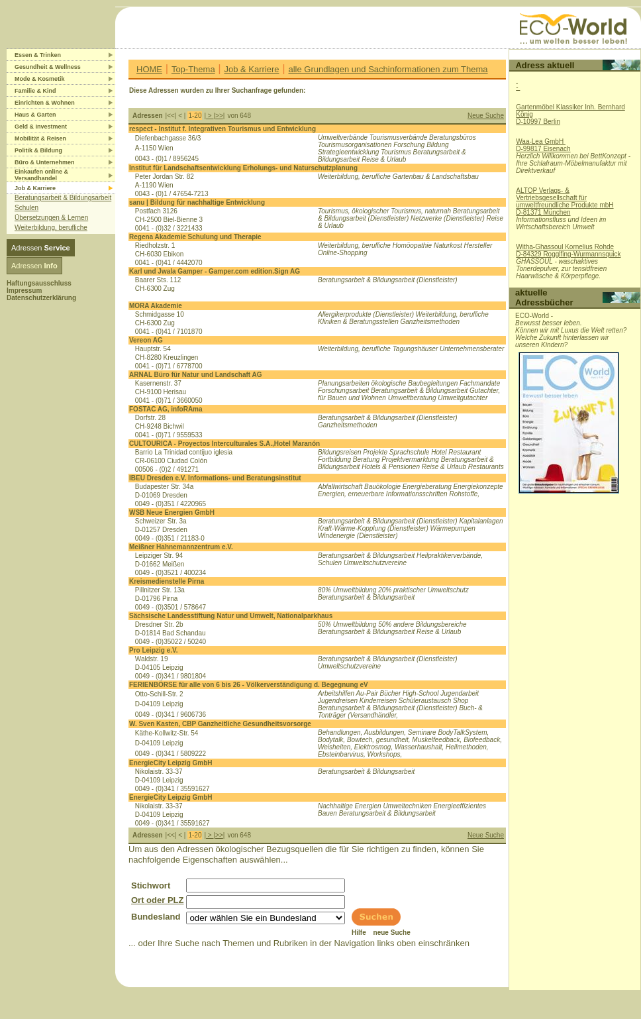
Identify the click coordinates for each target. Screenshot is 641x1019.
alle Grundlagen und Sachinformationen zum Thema (387, 69)
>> (219, 115)
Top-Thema (193, 69)
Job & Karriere (251, 69)
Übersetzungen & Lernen (51, 217)
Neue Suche (486, 115)
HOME (149, 69)
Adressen (40, 248)
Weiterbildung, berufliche (51, 227)
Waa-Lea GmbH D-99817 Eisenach (543, 145)
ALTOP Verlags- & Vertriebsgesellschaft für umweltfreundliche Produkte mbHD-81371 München (564, 201)
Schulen (26, 207)
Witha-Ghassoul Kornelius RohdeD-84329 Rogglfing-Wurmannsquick (568, 250)
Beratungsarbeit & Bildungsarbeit (63, 197)
